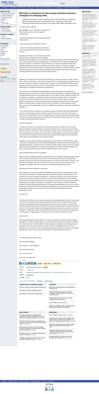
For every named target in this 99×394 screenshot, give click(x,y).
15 (13, 81)
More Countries (5, 58)
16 (11, 81)
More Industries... (7, 30)
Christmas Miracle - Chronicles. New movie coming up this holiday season (60, 298)
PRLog (31, 30)
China (2, 55)
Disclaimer (40, 281)
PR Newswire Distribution (71, 8)
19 (4, 81)
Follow (45, 267)
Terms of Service (24, 381)
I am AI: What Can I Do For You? (58, 302)
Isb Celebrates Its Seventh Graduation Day (30, 293)
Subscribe (31, 8)
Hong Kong (4, 51)
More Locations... (7, 38)
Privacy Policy (13, 381)
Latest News (13, 8)
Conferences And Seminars (61, 272)
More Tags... (5, 23)
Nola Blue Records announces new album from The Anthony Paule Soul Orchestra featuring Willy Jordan (32, 322)
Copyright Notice (36, 381)
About (44, 381)
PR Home (4, 8)
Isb (3, 21)
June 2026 (4, 77)
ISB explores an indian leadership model (30, 290)
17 (8, 81)
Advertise (51, 381)
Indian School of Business (29, 26)
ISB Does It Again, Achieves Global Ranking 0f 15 (32, 287)
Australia (3, 47)
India (3, 36)
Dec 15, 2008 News (87, 92)
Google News (56, 263)
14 (15, 81)
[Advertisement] (66, 44)
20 (1, 81)
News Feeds (22, 8)
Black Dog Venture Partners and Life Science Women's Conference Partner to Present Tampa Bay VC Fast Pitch (32, 328)
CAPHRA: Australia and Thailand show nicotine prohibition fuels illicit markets (32, 338)
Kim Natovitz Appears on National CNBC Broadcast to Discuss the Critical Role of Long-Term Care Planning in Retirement (31, 316)
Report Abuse (49, 281)
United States (5, 45)
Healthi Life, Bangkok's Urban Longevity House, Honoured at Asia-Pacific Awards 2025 (62, 306)
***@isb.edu (29, 270)
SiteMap (4, 381)
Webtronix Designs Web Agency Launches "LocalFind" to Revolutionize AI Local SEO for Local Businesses (61, 293)
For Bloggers (58, 8)
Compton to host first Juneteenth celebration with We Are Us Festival (89, 40)
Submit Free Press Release (44, 8)
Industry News (5, 64)
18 (6, 81)
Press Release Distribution (10, 3)
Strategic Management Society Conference (38, 272)
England (3, 53)
